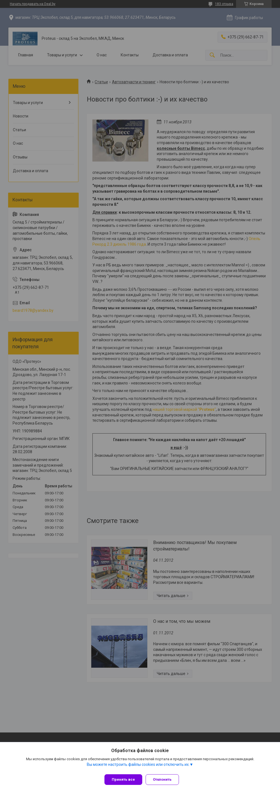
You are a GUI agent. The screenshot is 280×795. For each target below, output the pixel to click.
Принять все (123, 779)
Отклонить (164, 779)
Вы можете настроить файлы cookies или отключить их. (138, 766)
